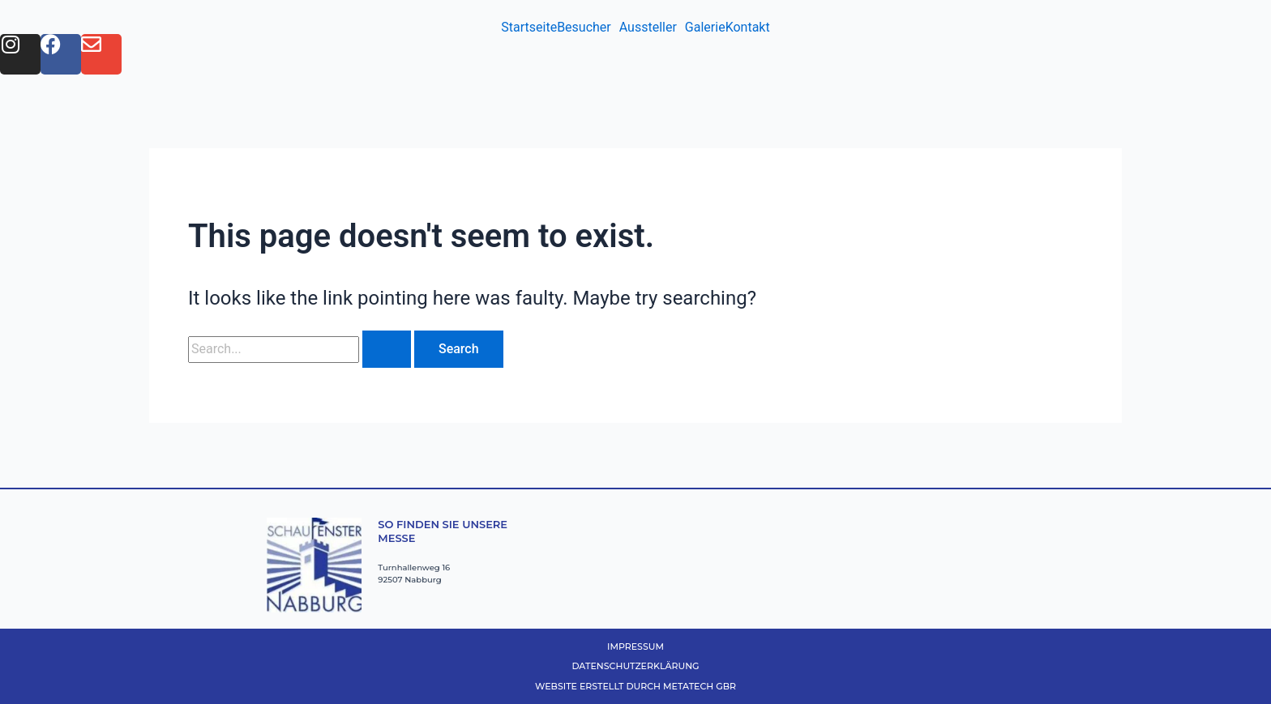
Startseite (529, 27)
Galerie (705, 27)
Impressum (635, 646)
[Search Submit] (386, 349)
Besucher (584, 27)
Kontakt (747, 27)
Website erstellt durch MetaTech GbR (635, 686)
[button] (588, 27)
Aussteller (648, 27)
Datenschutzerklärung (635, 666)
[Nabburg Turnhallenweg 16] (801, 560)
